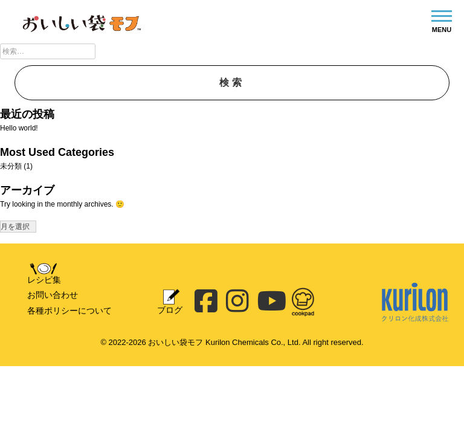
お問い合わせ (52, 295)
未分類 (11, 166)
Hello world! (19, 128)
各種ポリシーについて (69, 310)
